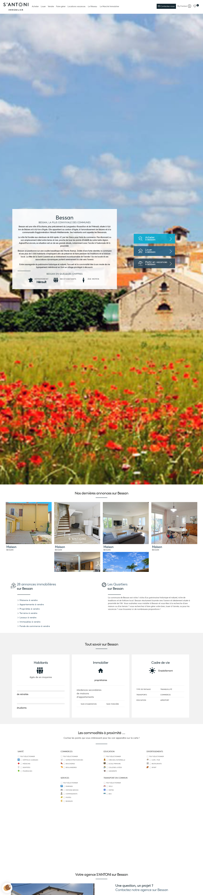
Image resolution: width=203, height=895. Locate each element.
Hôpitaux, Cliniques (30, 760)
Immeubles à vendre (28, 621)
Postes (68, 797)
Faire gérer (61, 6)
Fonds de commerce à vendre (33, 626)
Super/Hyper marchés (74, 760)
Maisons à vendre (27, 600)
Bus (110, 794)
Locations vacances (76, 6)
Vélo (111, 786)
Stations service (72, 790)
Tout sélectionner (27, 756)
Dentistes (26, 767)
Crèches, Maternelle (117, 760)
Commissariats (71, 794)
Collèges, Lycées (115, 767)
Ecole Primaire (115, 764)
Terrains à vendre (27, 613)
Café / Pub (156, 760)
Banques (69, 801)
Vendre (51, 6)
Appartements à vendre (30, 604)
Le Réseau (92, 6)
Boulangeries (71, 767)
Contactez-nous (166, 6)
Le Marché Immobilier (109, 6)
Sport (154, 767)
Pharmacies (27, 771)
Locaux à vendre (26, 617)
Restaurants (157, 764)
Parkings (69, 786)
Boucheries (70, 764)
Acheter (35, 6)
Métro (111, 790)
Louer (43, 6)
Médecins (26, 764)
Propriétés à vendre (28, 609)
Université (113, 771)
